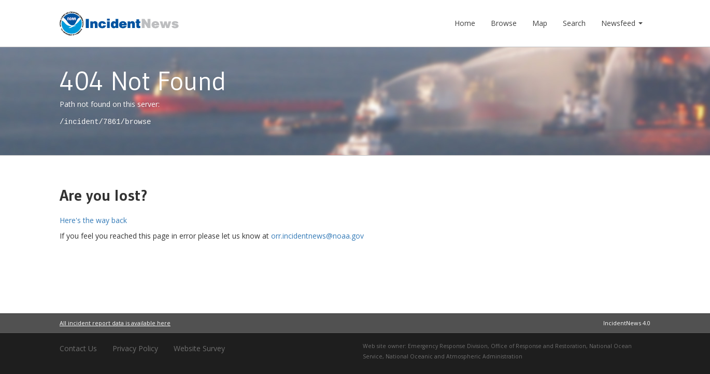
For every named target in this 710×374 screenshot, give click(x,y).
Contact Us (78, 348)
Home (465, 23)
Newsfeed (622, 23)
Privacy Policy (135, 348)
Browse (504, 23)
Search (574, 23)
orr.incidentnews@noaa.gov (317, 236)
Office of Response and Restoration (538, 346)
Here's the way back (93, 220)
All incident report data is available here (115, 323)
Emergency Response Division (448, 346)
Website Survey (199, 348)
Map (539, 23)
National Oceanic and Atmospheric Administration (454, 356)
